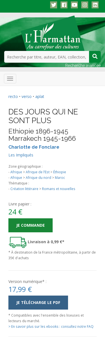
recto (13, 96)
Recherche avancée (83, 65)
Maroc (60, 177)
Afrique (16, 172)
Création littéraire (24, 188)
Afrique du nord (38, 177)
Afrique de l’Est (38, 172)
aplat (39, 96)
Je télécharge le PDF (38, 302)
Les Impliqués (20, 155)
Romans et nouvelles (58, 188)
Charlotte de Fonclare (33, 147)
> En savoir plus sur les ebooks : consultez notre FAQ (51, 326)
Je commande (30, 225)
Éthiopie (59, 172)
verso (27, 96)
